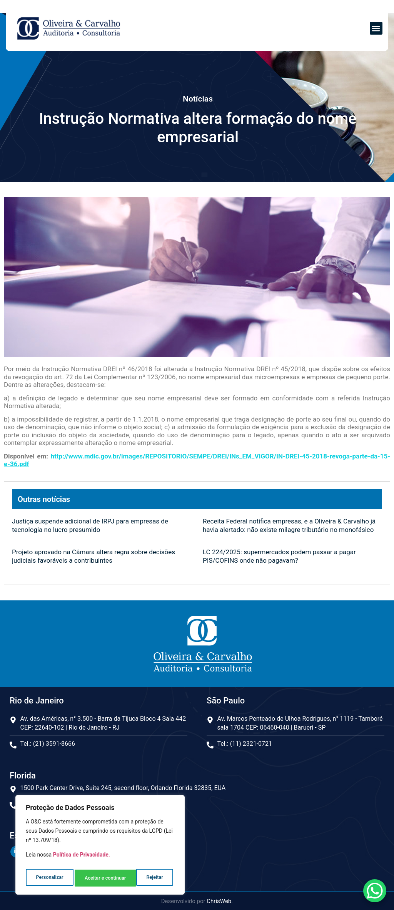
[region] (100, 847)
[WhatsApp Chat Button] (374, 890)
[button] (376, 28)
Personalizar (49, 878)
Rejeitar (92, 878)
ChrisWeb (219, 900)
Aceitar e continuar (144, 878)
